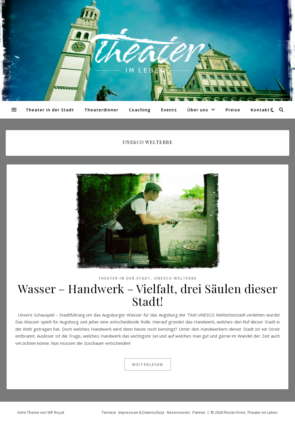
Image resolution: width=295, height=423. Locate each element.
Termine (109, 412)
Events (169, 110)
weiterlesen (147, 364)
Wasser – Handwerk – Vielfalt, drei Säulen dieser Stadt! (147, 295)
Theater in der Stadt (50, 110)
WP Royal (56, 412)
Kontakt (260, 110)
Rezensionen (178, 412)
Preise (233, 110)
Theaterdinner (101, 110)
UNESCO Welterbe (175, 278)
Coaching (140, 110)
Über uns (197, 110)
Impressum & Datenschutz (141, 412)
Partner (199, 412)
